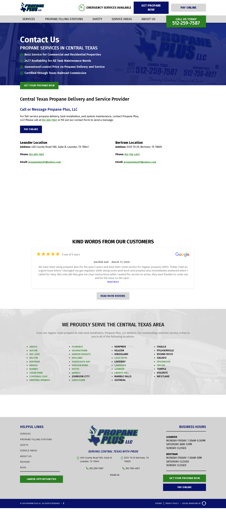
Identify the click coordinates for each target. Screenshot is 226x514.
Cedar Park (36, 373)
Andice (33, 347)
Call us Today (186, 21)
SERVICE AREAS (29, 451)
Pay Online (189, 7)
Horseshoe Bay (82, 362)
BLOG (23, 468)
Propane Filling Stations (64, 19)
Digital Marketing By (190, 510)
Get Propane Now (151, 7)
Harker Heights (82, 355)
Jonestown (79, 380)
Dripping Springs (40, 380)
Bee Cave (35, 355)
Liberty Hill (122, 373)
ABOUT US (26, 456)
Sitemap (143, 509)
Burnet (34, 369)
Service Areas (122, 19)
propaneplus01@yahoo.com (45, 162)
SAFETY (24, 445)
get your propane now (42, 85)
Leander (119, 369)
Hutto (76, 369)
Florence (78, 347)
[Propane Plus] (32, 11)
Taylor (161, 366)
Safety (97, 19)
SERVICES (25, 434)
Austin (33, 351)
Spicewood (164, 362)
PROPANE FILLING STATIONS (37, 440)
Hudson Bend (80, 366)
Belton (33, 358)
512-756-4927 (132, 155)
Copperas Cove (39, 377)
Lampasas (120, 366)
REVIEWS (25, 462)
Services (28, 19)
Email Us (113, 476)
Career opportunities (41, 480)
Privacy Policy (160, 509)
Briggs (33, 366)
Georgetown (80, 351)
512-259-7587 (50, 120)
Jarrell (77, 373)
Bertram (35, 362)
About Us (148, 19)
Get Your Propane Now (185, 481)
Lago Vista (121, 358)
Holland (77, 358)
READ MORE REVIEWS (113, 297)
